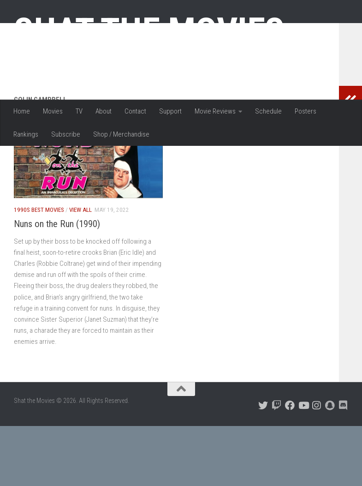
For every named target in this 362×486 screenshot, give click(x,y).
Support (170, 111)
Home (21, 111)
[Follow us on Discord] (343, 465)
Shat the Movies (149, 31)
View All (80, 269)
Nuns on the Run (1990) (57, 283)
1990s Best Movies (39, 269)
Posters (305, 111)
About (103, 111)
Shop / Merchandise (121, 134)
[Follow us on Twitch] (276, 465)
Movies (53, 111)
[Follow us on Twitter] (263, 465)
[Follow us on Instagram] (316, 465)
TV (79, 111)
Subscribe (65, 134)
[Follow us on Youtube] (303, 465)
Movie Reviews (215, 111)
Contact (135, 111)
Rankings (25, 134)
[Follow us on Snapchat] (330, 465)
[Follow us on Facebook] (290, 465)
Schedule (268, 111)
